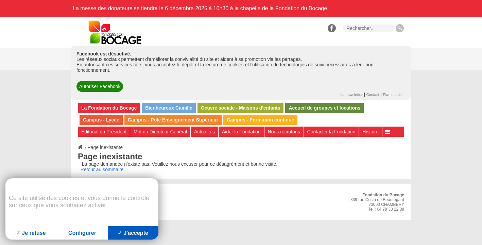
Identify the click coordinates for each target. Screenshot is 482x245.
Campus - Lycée (101, 119)
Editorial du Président (103, 131)
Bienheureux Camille (168, 108)
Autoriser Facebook (99, 86)
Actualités (204, 131)
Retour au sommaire (102, 169)
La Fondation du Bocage (109, 108)
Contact (372, 95)
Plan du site (392, 95)
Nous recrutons (284, 131)
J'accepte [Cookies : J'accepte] (133, 233)
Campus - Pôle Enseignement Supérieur (173, 119)
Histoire (370, 131)
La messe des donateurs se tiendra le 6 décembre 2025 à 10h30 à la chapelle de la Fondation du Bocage (200, 8)
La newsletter (351, 95)
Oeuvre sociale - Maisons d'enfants (240, 108)
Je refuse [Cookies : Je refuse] (31, 233)
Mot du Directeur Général (160, 131)
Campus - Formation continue (260, 119)
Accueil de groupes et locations (324, 108)
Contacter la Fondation (331, 131)
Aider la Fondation (241, 131)
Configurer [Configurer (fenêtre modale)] (82, 233)
